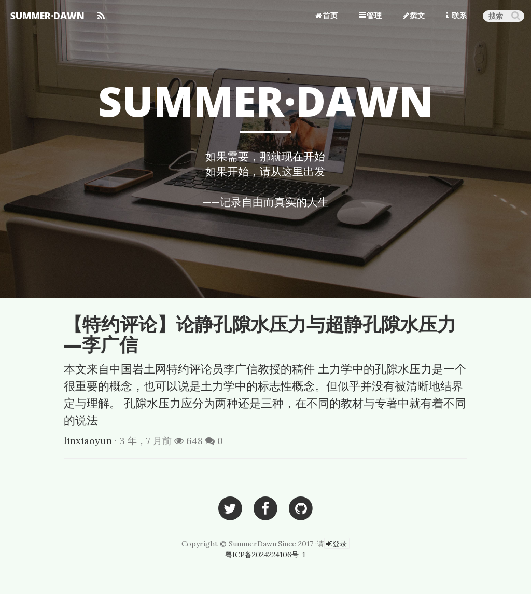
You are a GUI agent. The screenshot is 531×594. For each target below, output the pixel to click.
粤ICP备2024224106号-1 (265, 554)
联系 (456, 15)
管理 (370, 15)
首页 (326, 15)
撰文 (414, 15)
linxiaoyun (88, 441)
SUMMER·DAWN (47, 15)
